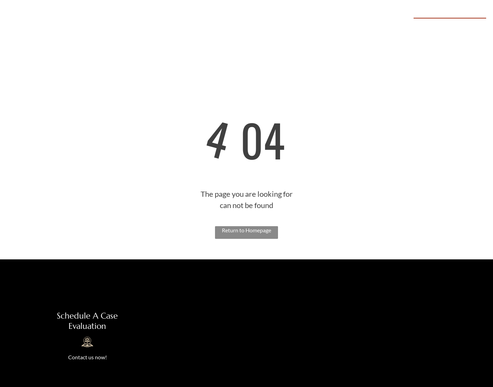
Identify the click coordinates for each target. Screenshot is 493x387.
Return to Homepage (246, 230)
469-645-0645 (459, 26)
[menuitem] (183, 26)
